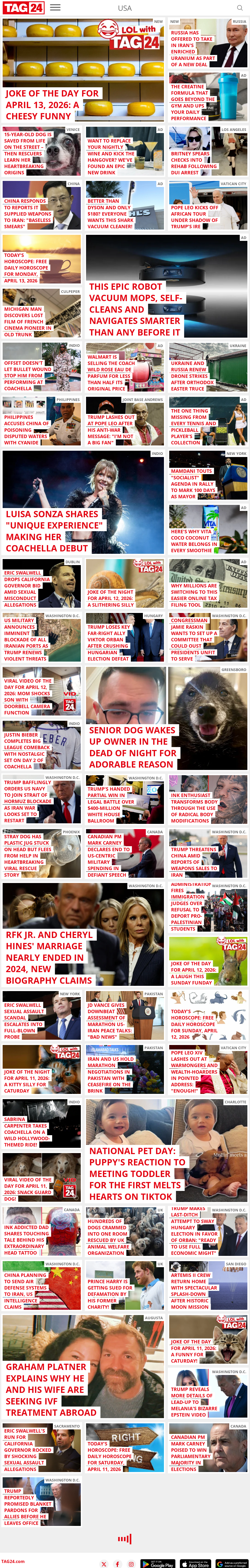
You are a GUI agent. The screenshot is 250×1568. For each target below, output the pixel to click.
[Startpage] (24, 7)
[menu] (55, 8)
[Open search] (240, 7)
